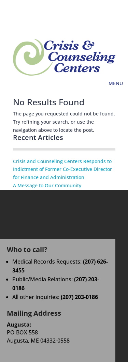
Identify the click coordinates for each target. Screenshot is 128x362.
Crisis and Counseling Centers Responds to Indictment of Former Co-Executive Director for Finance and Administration (62, 169)
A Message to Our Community (47, 185)
